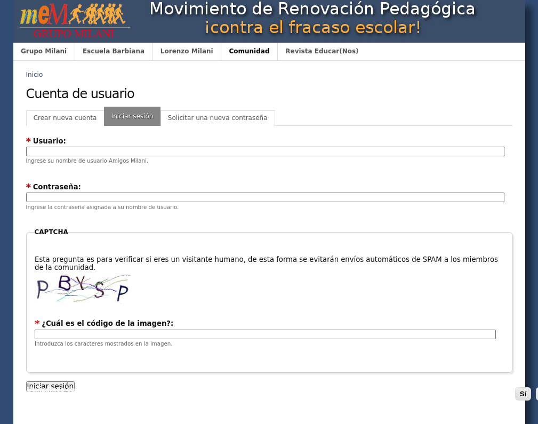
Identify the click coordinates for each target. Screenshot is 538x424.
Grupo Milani (44, 51)
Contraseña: (53, 187)
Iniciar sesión (132, 116)
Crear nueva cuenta (65, 118)
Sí (523, 394)
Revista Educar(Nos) (321, 51)
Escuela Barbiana (113, 51)
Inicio (34, 74)
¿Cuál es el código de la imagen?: (104, 323)
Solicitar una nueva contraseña (218, 118)
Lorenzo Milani (186, 51)
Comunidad (249, 51)
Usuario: (46, 141)
